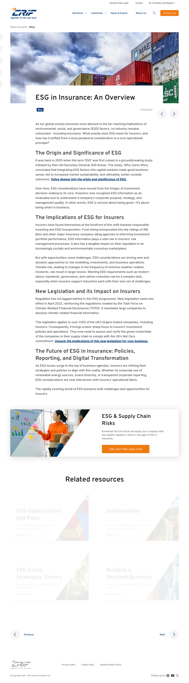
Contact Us (169, 13)
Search (154, 13)
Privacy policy (68, 664)
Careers (139, 3)
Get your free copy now (125, 449)
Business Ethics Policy (110, 664)
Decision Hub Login (119, 3)
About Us (141, 13)
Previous (29, 634)
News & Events (119, 13)
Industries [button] (97, 13)
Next (162, 634)
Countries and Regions (163, 3)
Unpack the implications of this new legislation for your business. (101, 341)
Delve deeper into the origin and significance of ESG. (89, 179)
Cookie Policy (87, 664)
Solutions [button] (77, 13)
